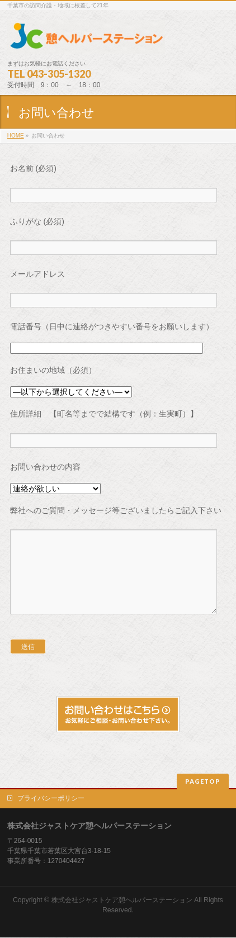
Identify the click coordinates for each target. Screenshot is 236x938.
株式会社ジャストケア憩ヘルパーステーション (121, 900)
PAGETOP (202, 781)
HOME (15, 135)
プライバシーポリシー (50, 799)
